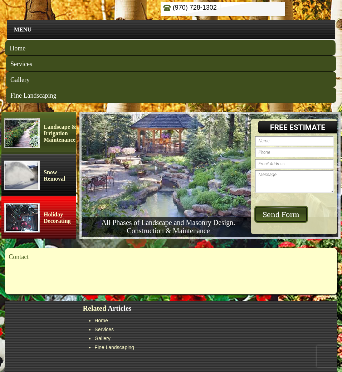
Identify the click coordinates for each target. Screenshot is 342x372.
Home (17, 48)
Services (21, 64)
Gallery (20, 79)
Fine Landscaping (33, 95)
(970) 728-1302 (190, 7)
